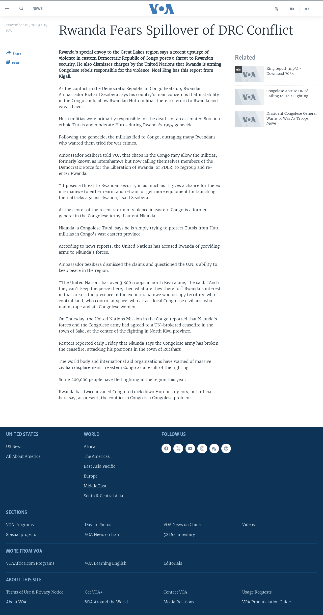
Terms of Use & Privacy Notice (34, 592)
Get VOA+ (94, 592)
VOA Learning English (105, 563)
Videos (248, 524)
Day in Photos (98, 524)
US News (14, 446)
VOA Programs (20, 524)
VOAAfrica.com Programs (30, 563)
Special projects (21, 534)
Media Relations (179, 602)
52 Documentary (179, 534)
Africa (89, 446)
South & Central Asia (103, 495)
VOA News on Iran (102, 534)
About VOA (16, 602)
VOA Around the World (106, 602)
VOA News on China (182, 524)
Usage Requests (257, 592)
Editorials (173, 563)
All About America (23, 456)
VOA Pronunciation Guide (266, 602)
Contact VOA (175, 592)
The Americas (97, 456)
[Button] (13, 54)
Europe (90, 476)
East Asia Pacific (99, 466)
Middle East (95, 486)
